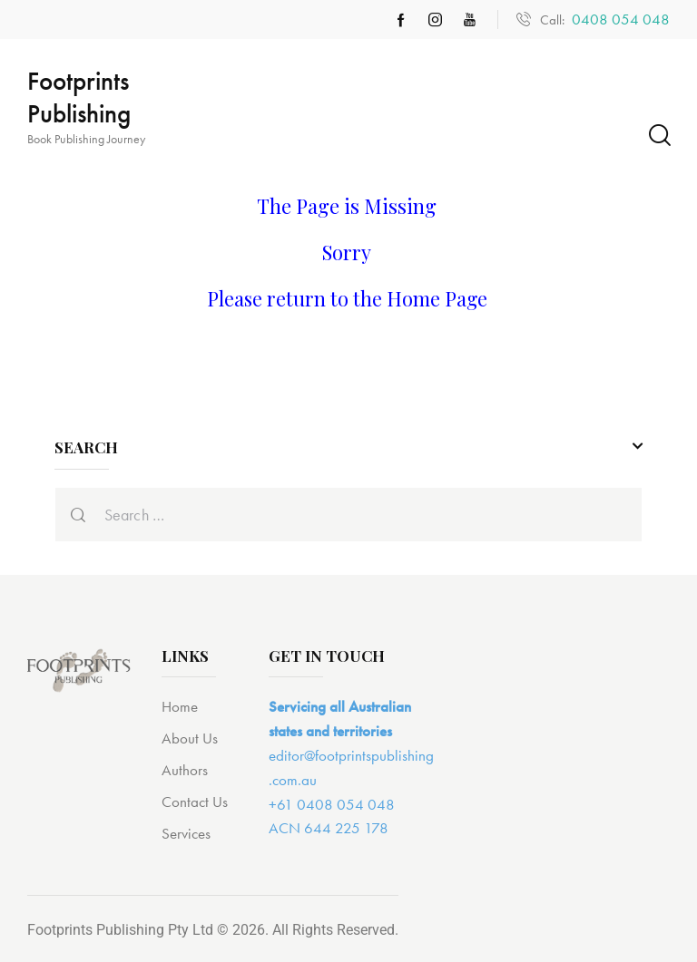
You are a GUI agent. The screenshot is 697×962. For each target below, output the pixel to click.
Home (180, 706)
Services (186, 833)
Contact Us (195, 801)
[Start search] (658, 135)
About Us (190, 738)
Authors (185, 770)
